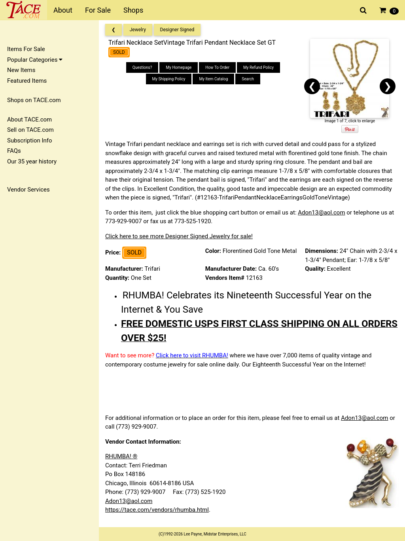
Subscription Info (29, 140)
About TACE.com (29, 119)
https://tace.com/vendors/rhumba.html (157, 509)
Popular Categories (34, 59)
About (62, 10)
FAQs (14, 150)
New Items (21, 70)
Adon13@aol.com (321, 212)
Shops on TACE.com (34, 100)
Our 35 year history (32, 161)
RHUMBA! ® (121, 456)
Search (248, 79)
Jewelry (138, 29)
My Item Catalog (213, 79)
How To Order (217, 67)
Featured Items (27, 80)
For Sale (98, 10)
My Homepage (178, 67)
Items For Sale (26, 49)
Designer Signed (177, 29)
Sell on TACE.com (30, 129)
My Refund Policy (258, 67)
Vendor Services (28, 189)
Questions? (142, 67)
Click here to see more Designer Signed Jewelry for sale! (179, 236)
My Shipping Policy (168, 79)
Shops (133, 10)
